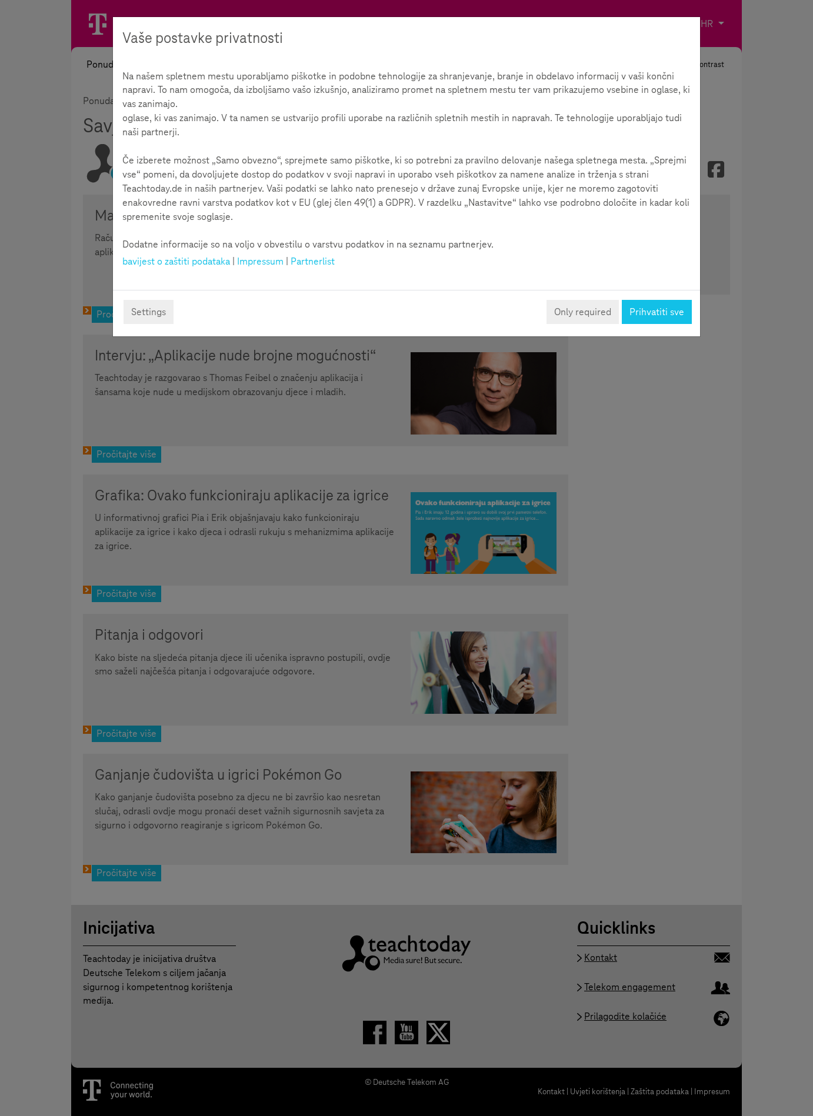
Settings (148, 312)
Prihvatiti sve (656, 312)
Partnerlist (313, 261)
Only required (582, 312)
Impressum (260, 261)
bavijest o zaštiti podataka (176, 261)
